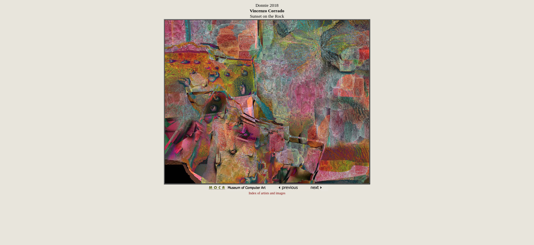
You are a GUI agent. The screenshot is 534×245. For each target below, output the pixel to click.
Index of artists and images (267, 193)
